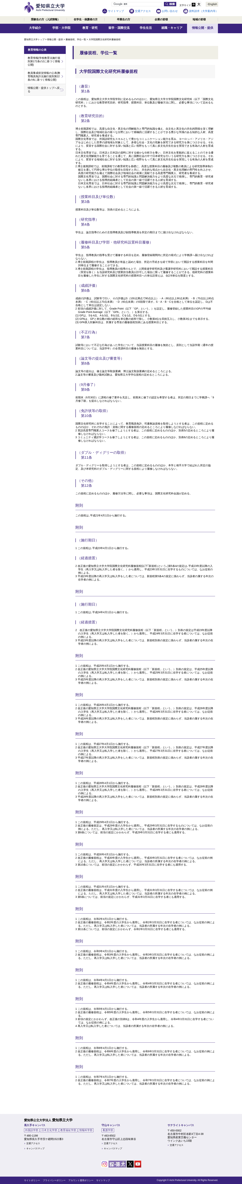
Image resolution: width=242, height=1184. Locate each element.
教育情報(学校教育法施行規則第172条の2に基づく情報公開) (44, 61)
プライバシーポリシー (54, 1180)
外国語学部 (31, 1130)
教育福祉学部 (68, 1130)
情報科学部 (85, 1130)
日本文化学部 (49, 1130)
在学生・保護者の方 (86, 19)
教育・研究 (90, 27)
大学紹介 (35, 27)
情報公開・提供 (202, 27)
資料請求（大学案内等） (203, 11)
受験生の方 (45, 19)
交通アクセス (143, 11)
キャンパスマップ (35, 1148)
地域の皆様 (199, 19)
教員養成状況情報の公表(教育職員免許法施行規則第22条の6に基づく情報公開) (44, 76)
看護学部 (108, 1130)
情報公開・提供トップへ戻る (44, 89)
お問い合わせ (170, 11)
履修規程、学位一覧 (76, 39)
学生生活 (146, 27)
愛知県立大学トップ (34, 39)
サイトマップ (116, 11)
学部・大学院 (61, 27)
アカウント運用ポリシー (80, 1180)
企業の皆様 (161, 19)
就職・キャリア (171, 27)
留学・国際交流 (119, 27)
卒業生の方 (123, 19)
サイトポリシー (32, 1180)
